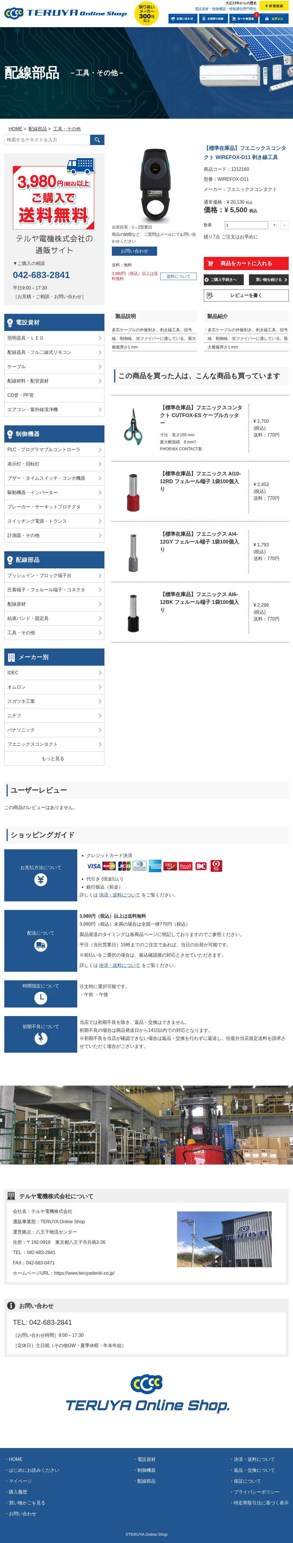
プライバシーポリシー (257, 1492)
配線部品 (28, 560)
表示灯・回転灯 (23, 463)
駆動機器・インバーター (32, 492)
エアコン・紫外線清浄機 (32, 409)
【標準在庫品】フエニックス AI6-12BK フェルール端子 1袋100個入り (199, 602)
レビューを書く (246, 295)
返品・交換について (254, 1470)
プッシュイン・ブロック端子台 (39, 575)
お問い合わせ (134, 251)
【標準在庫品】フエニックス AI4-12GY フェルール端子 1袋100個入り (199, 541)
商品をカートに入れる (246, 263)
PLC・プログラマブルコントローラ (43, 449)
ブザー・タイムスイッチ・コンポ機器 (46, 478)
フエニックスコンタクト (32, 744)
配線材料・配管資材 (28, 380)
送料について (179, 276)
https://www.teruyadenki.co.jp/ (84, 1273)
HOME (16, 1459)
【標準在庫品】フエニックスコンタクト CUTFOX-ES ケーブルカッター (201, 415)
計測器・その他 (23, 535)
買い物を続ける (269, 279)
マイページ (20, 1481)
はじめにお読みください (34, 1470)
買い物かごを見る (27, 1502)
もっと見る (52, 758)
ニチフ (14, 715)
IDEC (12, 672)
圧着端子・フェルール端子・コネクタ (46, 589)
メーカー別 (34, 657)
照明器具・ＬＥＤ (25, 338)
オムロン (16, 687)
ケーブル (16, 366)
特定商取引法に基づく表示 (261, 1502)
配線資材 (16, 604)
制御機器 (28, 434)
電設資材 (28, 322)
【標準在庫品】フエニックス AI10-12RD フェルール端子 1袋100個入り (200, 481)
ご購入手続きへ (224, 279)
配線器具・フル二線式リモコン (39, 352)
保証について (247, 1481)
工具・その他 (21, 632)
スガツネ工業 (21, 701)
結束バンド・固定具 (28, 618)
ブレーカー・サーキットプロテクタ (44, 506)
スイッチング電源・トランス (37, 521)
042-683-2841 (41, 275)
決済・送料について (119, 895)
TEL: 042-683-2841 (42, 1322)
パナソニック (21, 729)
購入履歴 (18, 1492)
